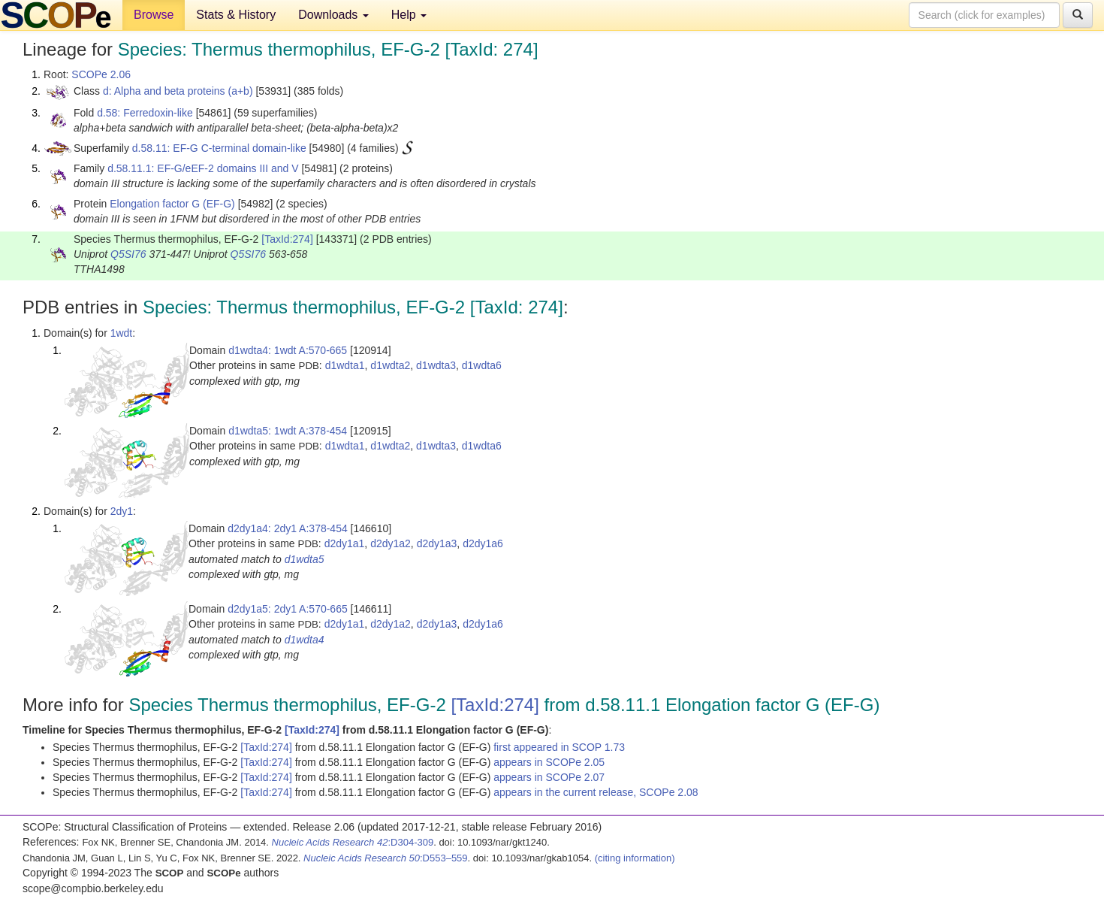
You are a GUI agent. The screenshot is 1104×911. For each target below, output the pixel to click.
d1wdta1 (345, 365)
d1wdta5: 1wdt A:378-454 (287, 431)
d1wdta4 (304, 640)
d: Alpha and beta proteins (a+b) (178, 91)
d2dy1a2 (390, 543)
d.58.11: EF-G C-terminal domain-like (219, 148)
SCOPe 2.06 (101, 74)
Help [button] (409, 14)
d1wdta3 (436, 365)
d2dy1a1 (344, 543)
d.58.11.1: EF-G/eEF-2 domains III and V (202, 168)
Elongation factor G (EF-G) (172, 204)
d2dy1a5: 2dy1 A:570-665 (288, 609)
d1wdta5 (304, 559)
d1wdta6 (482, 365)
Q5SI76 (128, 254)
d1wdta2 (390, 365)
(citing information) (635, 858)
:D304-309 (353, 842)
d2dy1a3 (437, 543)
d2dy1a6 (483, 543)
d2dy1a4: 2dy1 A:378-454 (288, 528)
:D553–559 (385, 858)
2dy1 (121, 511)
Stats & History (236, 14)
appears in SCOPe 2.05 (549, 762)
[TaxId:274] (287, 239)
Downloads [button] (333, 14)
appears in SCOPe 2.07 (549, 777)
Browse (153, 14)
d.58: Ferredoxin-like (145, 113)
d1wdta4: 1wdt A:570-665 (287, 350)
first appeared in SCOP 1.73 (559, 747)
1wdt (121, 333)
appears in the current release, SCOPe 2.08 (595, 792)
